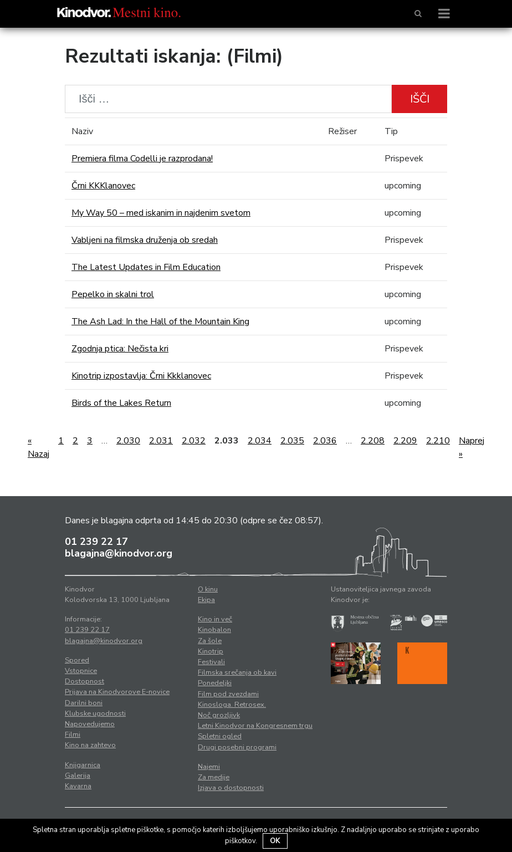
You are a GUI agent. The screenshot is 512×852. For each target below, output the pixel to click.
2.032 (194, 441)
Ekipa (206, 600)
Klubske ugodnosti (95, 713)
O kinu (208, 589)
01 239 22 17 (96, 541)
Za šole (210, 641)
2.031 (161, 441)
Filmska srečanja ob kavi (237, 672)
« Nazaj (38, 447)
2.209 (405, 441)
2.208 (373, 441)
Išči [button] (419, 98)
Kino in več (215, 619)
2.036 (325, 441)
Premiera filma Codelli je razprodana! (142, 158)
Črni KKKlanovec (103, 186)
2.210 (438, 441)
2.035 (292, 441)
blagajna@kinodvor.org (118, 553)
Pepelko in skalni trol (112, 294)
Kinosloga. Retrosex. (232, 705)
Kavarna (78, 786)
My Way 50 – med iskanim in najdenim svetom (160, 213)
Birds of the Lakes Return (121, 403)
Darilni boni (84, 703)
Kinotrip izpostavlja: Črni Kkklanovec (141, 376)
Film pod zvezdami (228, 694)
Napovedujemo (90, 724)
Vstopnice (81, 671)
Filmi (72, 734)
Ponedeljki (215, 683)
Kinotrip (210, 651)
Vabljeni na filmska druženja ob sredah (144, 240)
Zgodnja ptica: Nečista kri (119, 349)
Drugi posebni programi (237, 747)
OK (275, 841)
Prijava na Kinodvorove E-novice (117, 692)
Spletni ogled (220, 736)
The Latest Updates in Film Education (146, 267)
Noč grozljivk (219, 715)
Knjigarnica (82, 765)
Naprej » (471, 447)
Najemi (209, 767)
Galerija (77, 775)
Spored (77, 660)
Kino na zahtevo (90, 745)
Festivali (211, 662)
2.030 (128, 441)
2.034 (260, 441)
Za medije (213, 777)
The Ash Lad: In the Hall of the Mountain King (160, 321)
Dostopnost (84, 681)
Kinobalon (214, 630)
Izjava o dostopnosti (231, 788)
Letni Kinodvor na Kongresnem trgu (255, 726)
